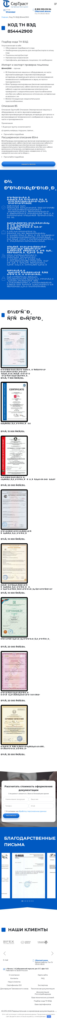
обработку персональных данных (32, 811)
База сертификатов (43, 1004)
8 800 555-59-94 (43, 9)
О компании (14, 975)
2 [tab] (23, 901)
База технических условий (42, 998)
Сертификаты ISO (14, 985)
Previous (5, 953)
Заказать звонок (29, 164)
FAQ (42, 978)
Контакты (14, 978)
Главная (5, 17)
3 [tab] (25, 901)
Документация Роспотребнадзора (43, 993)
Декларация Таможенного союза (14, 989)
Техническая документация (43, 989)
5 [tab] (29, 901)
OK (49, 1016)
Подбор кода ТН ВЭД (43, 1001)
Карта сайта (43, 975)
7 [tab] (32, 901)
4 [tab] (27, 901)
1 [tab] (22, 901)
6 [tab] (31, 901)
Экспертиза (43, 985)
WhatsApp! (10, 12)
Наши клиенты (14, 982)
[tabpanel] (28, 875)
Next (52, 953)
